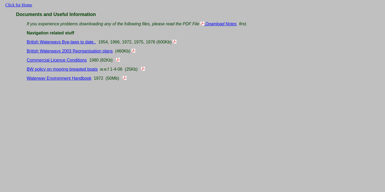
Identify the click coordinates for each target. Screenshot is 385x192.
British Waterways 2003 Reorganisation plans (70, 51)
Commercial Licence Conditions (57, 60)
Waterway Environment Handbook (59, 78)
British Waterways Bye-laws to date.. (61, 42)
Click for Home (18, 5)
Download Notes (219, 24)
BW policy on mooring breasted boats (62, 69)
